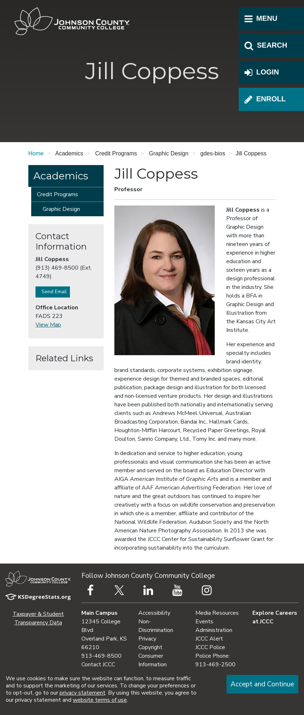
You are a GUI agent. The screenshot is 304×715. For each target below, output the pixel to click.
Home (36, 153)
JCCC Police (210, 647)
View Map (48, 325)
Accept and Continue (262, 684)
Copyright (150, 647)
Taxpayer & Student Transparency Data (38, 618)
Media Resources (217, 613)
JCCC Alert (209, 639)
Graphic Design (61, 209)
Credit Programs (57, 194)
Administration (213, 630)
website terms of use (100, 700)
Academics (60, 176)
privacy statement (82, 693)
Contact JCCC (98, 664)
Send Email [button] (53, 291)
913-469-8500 (101, 656)
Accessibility (154, 613)
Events (204, 621)
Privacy (147, 639)
